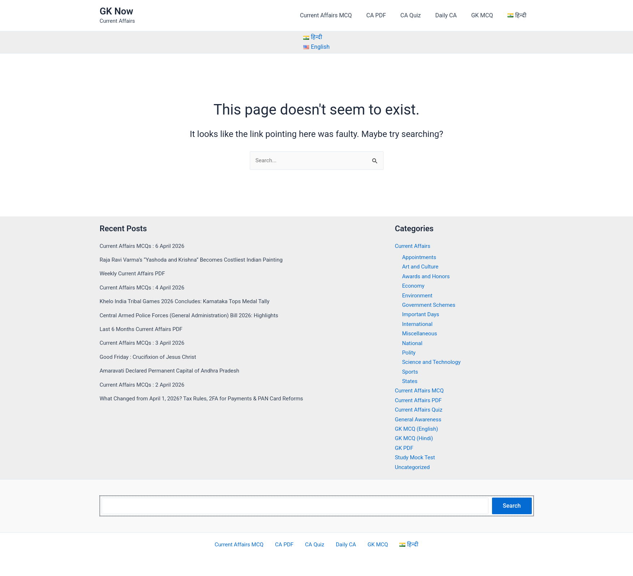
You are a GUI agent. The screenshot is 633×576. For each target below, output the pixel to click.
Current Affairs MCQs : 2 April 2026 (145, 384)
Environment (418, 295)
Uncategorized (413, 467)
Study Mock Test (416, 457)
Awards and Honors (427, 276)
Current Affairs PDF (420, 400)
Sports (410, 371)
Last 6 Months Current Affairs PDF (144, 329)
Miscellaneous (420, 333)
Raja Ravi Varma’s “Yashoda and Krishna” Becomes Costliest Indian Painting (197, 259)
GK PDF (404, 447)
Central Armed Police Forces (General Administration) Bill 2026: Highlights (195, 315)
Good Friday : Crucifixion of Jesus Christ (151, 356)
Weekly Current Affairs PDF (134, 273)
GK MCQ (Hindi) (415, 438)
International (418, 324)
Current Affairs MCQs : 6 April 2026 (145, 245)
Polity (409, 352)
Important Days (421, 314)
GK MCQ (486, 15)
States (410, 381)
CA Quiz (421, 15)
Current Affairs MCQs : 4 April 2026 (145, 287)
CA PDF (389, 15)
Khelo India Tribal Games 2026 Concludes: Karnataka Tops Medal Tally (190, 301)
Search (512, 505)
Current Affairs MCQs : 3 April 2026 (145, 343)
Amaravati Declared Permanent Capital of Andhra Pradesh (174, 370)
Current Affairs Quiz (420, 410)
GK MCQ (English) (418, 428)
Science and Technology (433, 362)
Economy (414, 285)
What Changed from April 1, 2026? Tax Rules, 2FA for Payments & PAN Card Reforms (208, 398)
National (413, 343)
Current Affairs (413, 245)
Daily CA (453, 15)
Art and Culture (421, 266)
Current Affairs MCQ (342, 15)
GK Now (116, 11)
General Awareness (419, 419)
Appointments (420, 257)
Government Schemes (430, 304)
